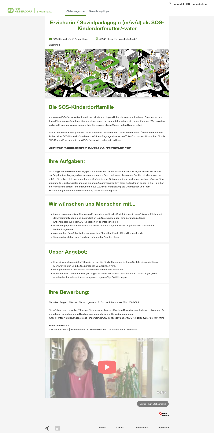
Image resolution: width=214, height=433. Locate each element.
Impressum (163, 427)
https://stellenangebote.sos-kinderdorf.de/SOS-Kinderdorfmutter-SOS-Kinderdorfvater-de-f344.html (111, 317)
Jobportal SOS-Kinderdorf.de (190, 4)
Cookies (102, 427)
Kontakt (120, 427)
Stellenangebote (75, 11)
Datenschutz (141, 427)
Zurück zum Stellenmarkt (153, 403)
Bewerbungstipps (99, 11)
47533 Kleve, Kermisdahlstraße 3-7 (116, 39)
